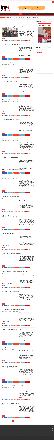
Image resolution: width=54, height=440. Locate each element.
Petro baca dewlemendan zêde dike (10, 99)
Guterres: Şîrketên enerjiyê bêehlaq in (11, 157)
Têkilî (52, 431)
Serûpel (2, 14)
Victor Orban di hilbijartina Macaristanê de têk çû (17, 17)
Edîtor (33, 14)
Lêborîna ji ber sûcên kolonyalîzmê (10, 366)
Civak (20, 14)
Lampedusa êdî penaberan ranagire (10, 196)
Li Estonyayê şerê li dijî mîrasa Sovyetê (11, 44)
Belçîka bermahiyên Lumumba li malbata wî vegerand (14, 271)
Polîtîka (17, 14)
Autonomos (6, 14)
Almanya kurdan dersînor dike (9, 233)
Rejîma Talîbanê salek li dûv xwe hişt (10, 81)
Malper (3, 20)
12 (16, 420)
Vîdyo (43, 14)
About (52, 433)
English (37, 14)
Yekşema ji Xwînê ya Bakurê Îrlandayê (11, 403)
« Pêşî (3, 420)
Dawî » (25, 420)
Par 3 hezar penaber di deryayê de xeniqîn (12, 329)
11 (14, 420)
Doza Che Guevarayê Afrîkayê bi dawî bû (11, 347)
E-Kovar (40, 14)
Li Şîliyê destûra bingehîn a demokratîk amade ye (13, 309)
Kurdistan (13, 14)
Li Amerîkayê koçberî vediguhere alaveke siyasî (13, 26)
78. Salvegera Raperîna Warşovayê (10, 177)
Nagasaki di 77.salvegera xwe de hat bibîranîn (13, 139)
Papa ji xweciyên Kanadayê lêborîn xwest (12, 215)
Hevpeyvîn (29, 14)
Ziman (10, 14)
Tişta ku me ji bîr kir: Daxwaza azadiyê (11, 291)
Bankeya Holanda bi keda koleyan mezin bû (12, 385)
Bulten (15, 27)
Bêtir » (3, 38)
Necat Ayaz (4, 349)
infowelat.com (5, 27)
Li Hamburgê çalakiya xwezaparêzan (10, 119)
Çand (26, 14)
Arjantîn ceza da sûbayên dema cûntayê (11, 253)
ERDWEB (43, 438)
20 (20, 420)
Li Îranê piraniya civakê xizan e (9, 62)
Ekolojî (23, 14)
